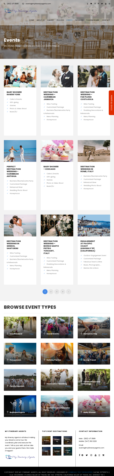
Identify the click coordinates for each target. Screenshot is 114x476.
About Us (41, 20)
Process (60, 20)
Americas (57, 433)
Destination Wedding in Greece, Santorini (14, 240)
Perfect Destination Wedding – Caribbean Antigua (14, 169)
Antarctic (67, 433)
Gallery (50, 20)
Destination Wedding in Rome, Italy (87, 166)
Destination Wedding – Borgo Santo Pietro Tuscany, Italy (51, 242)
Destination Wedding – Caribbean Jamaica (51, 96)
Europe (57, 444)
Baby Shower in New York (14, 93)
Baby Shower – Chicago (51, 165)
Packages (79, 20)
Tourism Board (92, 20)
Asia (46, 444)
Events (69, 20)
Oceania (67, 444)
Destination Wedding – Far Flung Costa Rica (87, 96)
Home (31, 20)
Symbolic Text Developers (80, 465)
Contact (106, 20)
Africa (46, 433)
